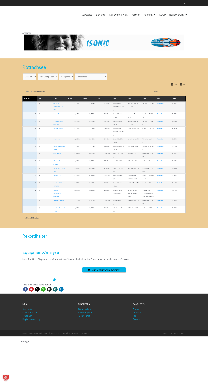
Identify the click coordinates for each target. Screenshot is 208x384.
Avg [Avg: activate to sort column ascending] (99, 99)
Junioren (137, 313)
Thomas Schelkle (58, 201)
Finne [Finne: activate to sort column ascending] (144, 99)
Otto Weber (57, 154)
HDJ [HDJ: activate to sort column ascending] (40, 99)
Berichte (100, 14)
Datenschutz (179, 333)
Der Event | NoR (118, 14)
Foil (134, 316)
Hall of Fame (84, 316)
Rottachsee (160, 104)
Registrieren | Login (32, 319)
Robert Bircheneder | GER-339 (57, 194)
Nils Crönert (57, 139)
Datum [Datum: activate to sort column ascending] (174, 99)
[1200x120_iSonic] (104, 42)
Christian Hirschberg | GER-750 (59, 107)
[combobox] (27, 92)
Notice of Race (29, 313)
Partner (135, 14)
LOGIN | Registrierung (173, 14)
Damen (136, 309)
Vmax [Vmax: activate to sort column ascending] (85, 99)
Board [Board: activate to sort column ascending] (129, 99)
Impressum (167, 333)
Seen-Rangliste (85, 313)
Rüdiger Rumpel (58, 129)
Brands (136, 319)
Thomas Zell (57, 176)
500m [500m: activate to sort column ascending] (70, 99)
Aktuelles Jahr (84, 309)
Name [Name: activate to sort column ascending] (55, 99)
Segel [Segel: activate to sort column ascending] (114, 99)
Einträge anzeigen (33, 92)
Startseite (87, 14)
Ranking (149, 14)
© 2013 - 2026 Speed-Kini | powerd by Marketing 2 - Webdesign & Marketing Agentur (55, 333)
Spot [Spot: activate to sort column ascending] (158, 99)
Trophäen (27, 316)
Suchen (170, 92)
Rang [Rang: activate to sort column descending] (25, 99)
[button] (25, 289)
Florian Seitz (57, 114)
